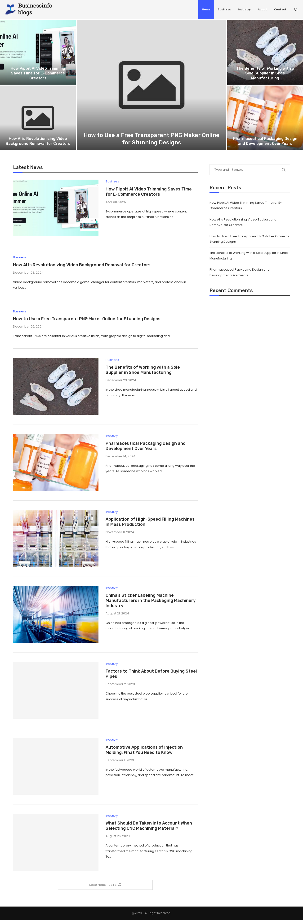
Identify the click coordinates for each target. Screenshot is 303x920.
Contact (280, 9)
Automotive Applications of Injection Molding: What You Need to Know (144, 750)
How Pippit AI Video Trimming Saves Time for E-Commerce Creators (38, 73)
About (262, 9)
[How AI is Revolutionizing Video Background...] (38, 118)
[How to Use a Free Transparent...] (151, 85)
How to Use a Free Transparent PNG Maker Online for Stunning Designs (86, 318)
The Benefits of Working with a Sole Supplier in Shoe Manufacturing (265, 73)
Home (206, 9)
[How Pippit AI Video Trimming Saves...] (38, 52)
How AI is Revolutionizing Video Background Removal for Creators (38, 141)
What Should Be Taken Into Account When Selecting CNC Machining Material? (149, 826)
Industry (244, 9)
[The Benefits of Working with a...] (265, 52)
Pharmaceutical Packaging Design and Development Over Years (265, 141)
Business (224, 9)
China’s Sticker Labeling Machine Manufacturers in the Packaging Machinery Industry (151, 600)
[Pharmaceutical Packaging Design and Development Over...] (265, 118)
